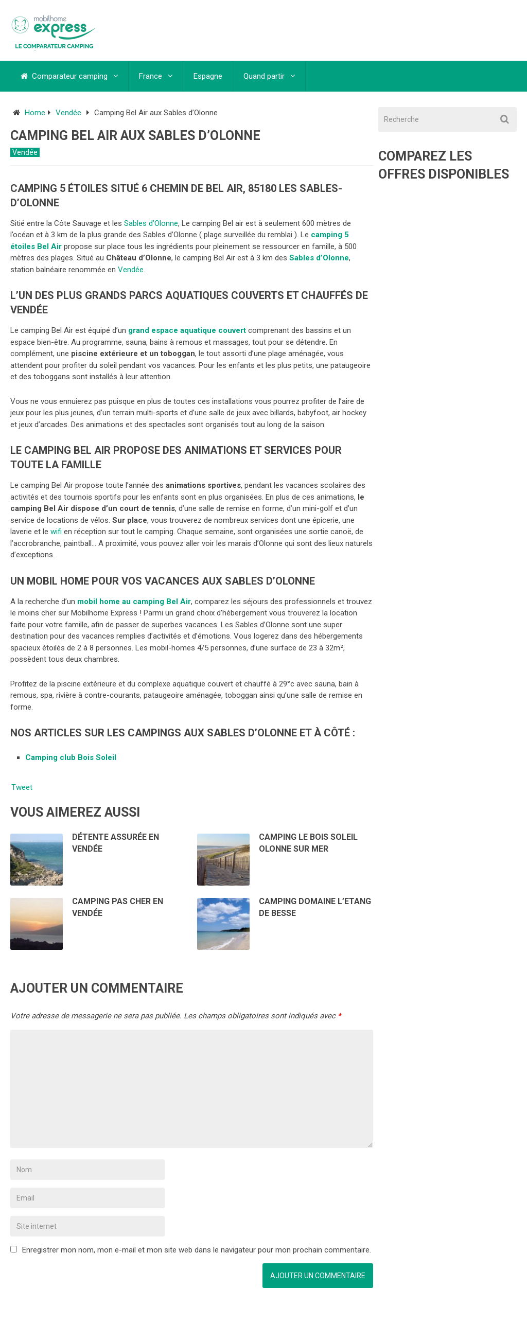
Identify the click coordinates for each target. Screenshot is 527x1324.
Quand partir (264, 76)
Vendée (68, 112)
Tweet (21, 787)
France (150, 76)
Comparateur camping (64, 76)
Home (35, 112)
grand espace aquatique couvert (188, 330)
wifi (56, 531)
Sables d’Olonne (151, 223)
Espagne (208, 76)
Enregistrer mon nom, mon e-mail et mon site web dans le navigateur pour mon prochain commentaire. (196, 1250)
